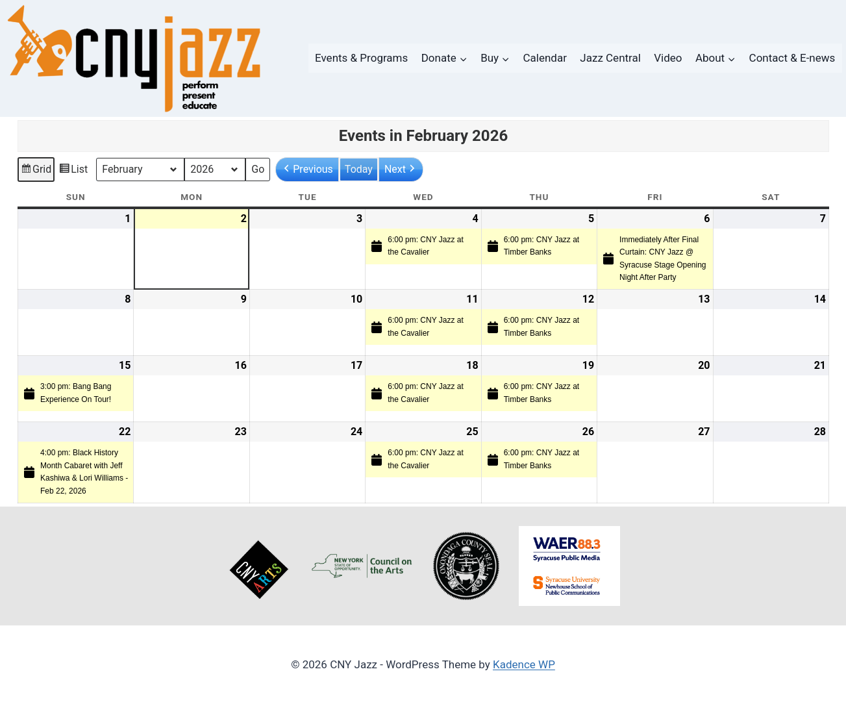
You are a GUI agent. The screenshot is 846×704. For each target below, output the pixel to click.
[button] (307, 169)
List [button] (73, 171)
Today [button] (358, 169)
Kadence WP (524, 664)
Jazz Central (610, 57)
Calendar (545, 57)
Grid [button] (35, 171)
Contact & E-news (792, 57)
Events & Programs (361, 57)
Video (668, 57)
